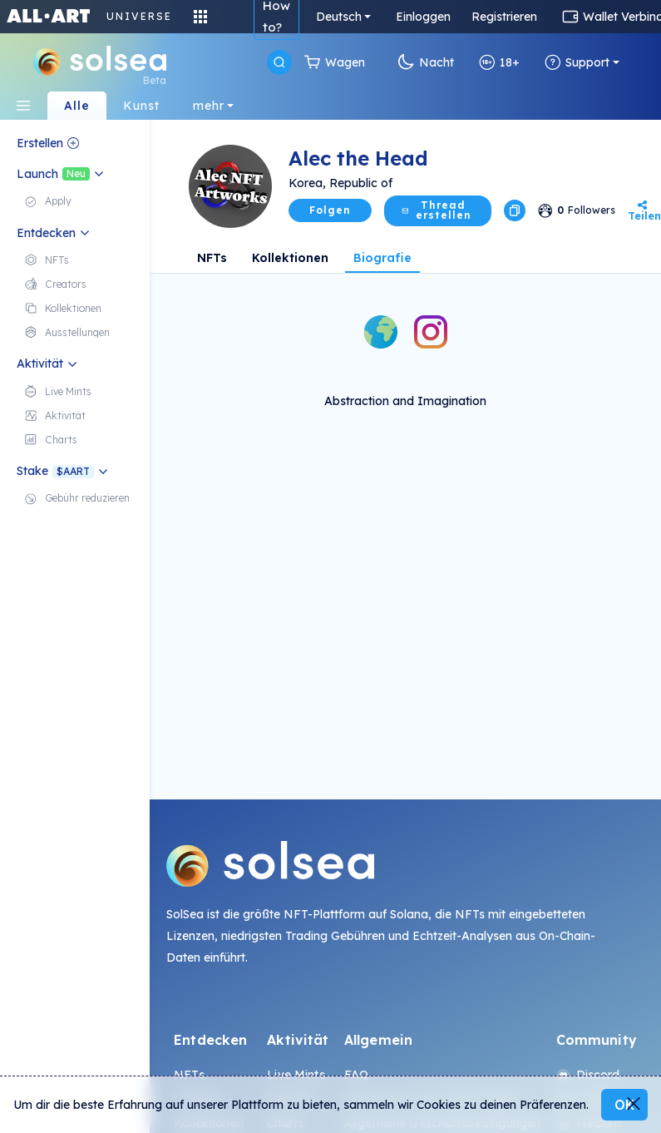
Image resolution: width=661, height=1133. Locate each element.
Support (577, 62)
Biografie (382, 257)
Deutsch (339, 16)
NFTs (212, 257)
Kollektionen (290, 257)
